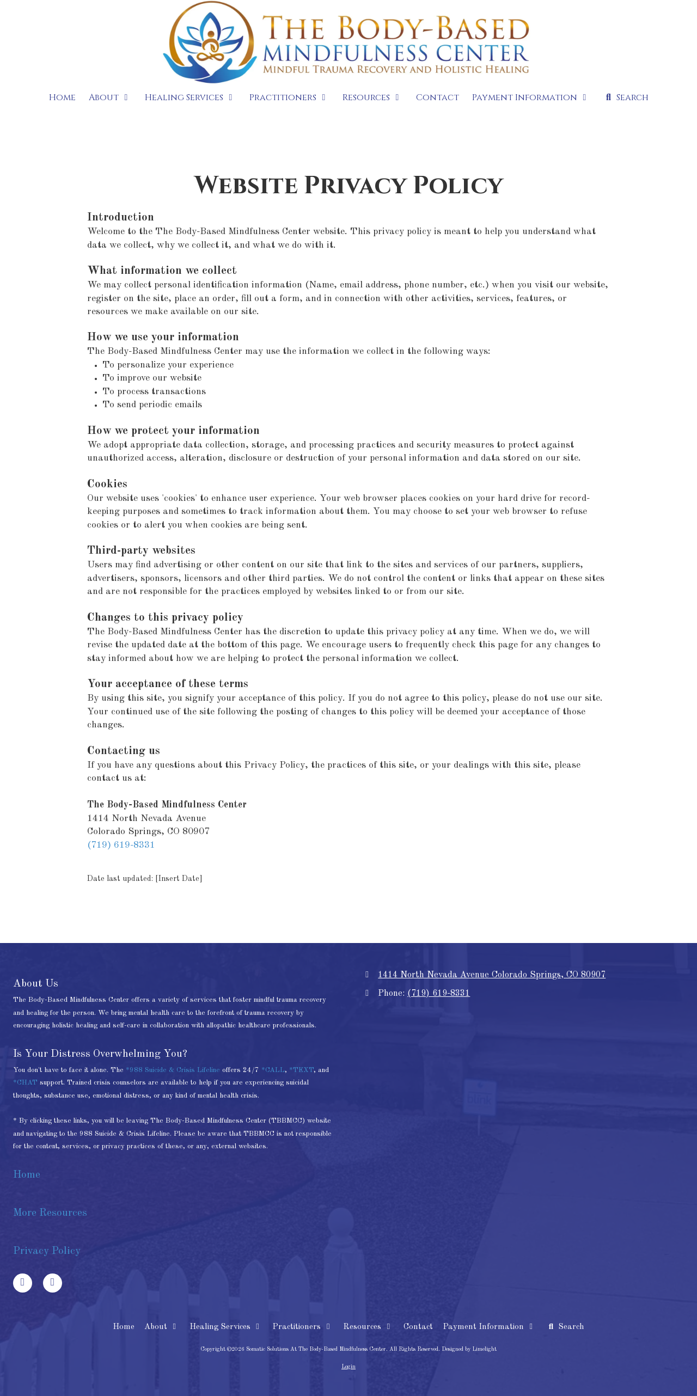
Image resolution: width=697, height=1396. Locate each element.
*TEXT (301, 1070)
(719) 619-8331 (121, 845)
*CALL (273, 1070)
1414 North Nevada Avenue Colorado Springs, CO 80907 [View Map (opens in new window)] (492, 975)
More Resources (50, 1213)
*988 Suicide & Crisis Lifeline (173, 1070)
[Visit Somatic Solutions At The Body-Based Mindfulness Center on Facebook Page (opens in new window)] (22, 1283)
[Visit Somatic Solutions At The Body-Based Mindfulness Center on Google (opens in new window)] (52, 1283)
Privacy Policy (47, 1251)
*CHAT (25, 1082)
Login (348, 1366)
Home (28, 1175)
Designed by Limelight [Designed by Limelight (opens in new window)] (469, 1349)
